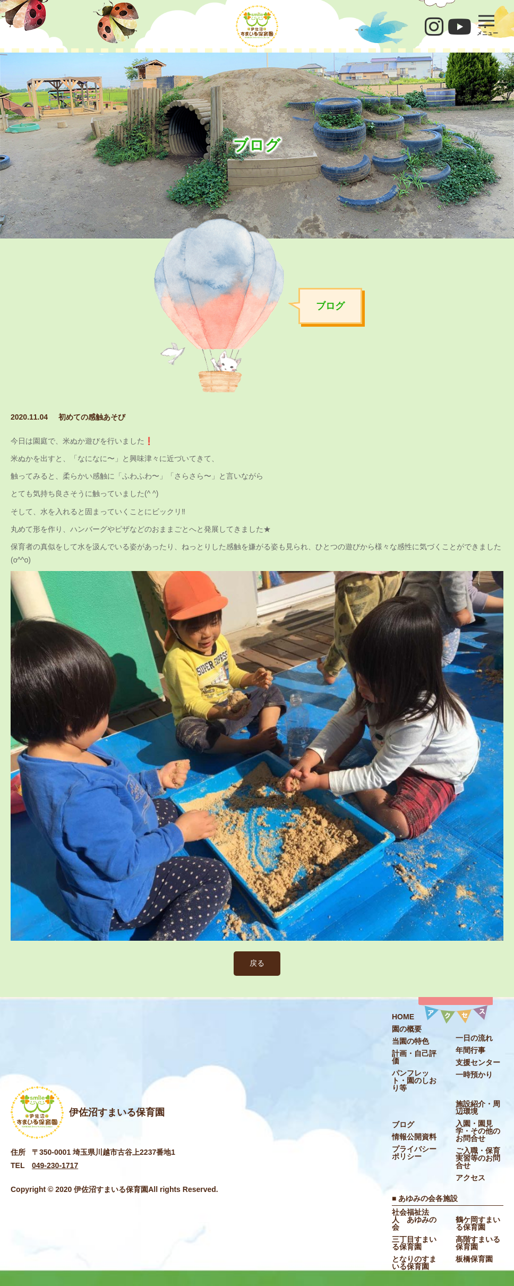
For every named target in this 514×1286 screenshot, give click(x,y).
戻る (257, 963)
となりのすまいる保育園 (414, 1263)
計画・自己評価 (414, 1057)
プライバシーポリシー (414, 1153)
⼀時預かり (474, 1074)
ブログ (403, 1124)
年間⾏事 (470, 1050)
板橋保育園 (474, 1259)
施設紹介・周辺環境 (478, 1107)
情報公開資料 (414, 1136)
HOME (403, 1016)
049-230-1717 (55, 1165)
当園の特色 (410, 1041)
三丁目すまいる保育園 (414, 1243)
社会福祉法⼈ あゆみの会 (414, 1219)
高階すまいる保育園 (478, 1243)
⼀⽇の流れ (474, 1038)
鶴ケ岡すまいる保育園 (478, 1223)
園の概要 (407, 1029)
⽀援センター (478, 1062)
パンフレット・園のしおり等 (414, 1080)
